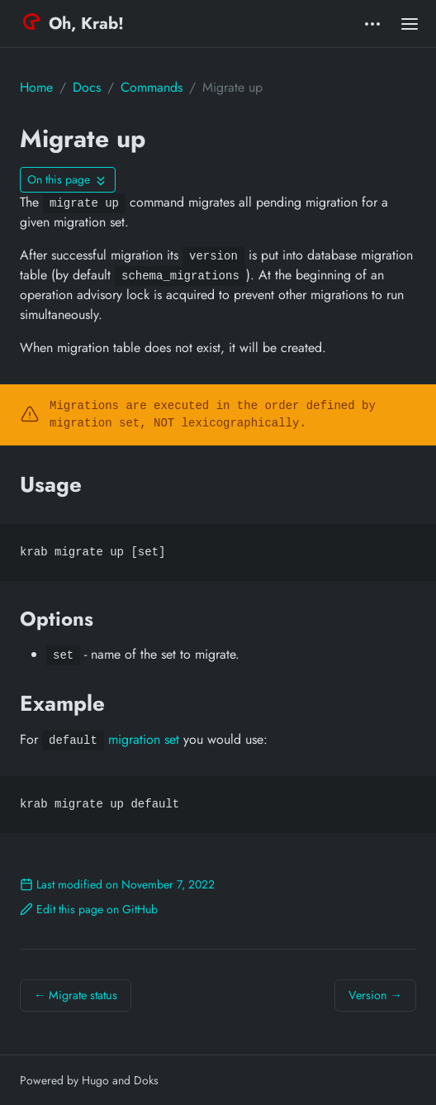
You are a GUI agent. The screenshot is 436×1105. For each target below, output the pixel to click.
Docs (87, 87)
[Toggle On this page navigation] (68, 180)
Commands (151, 87)
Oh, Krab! (73, 24)
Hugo (95, 1080)
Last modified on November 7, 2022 (117, 884)
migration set (143, 739)
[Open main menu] (409, 23)
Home (36, 87)
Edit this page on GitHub (89, 909)
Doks (146, 1080)
